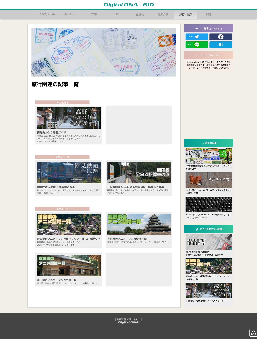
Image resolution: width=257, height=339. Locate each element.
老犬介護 (163, 14)
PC (117, 14)
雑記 (208, 14)
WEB (94, 14)
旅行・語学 (185, 14)
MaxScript (71, 14)
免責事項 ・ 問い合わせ (128, 319)
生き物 (140, 14)
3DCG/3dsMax (48, 14)
